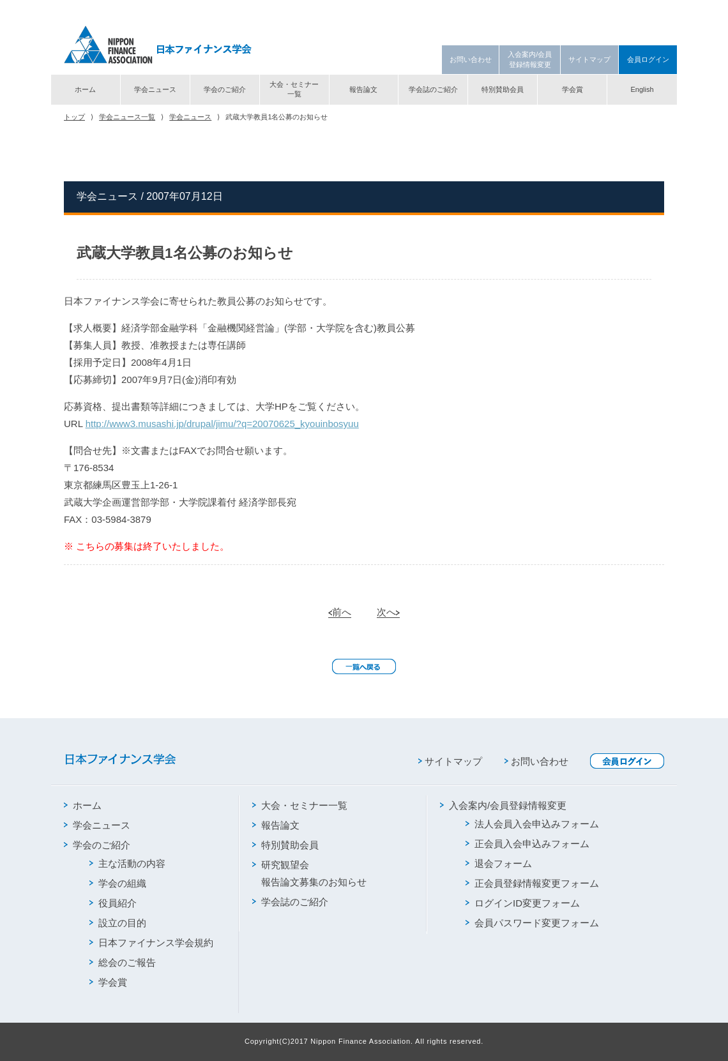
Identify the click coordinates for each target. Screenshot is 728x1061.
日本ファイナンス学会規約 (151, 942)
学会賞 (572, 89)
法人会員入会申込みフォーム (532, 823)
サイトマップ (589, 59)
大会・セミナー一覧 (294, 89)
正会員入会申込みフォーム (527, 843)
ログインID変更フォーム (523, 903)
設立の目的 (117, 922)
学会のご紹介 (225, 89)
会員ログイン (648, 59)
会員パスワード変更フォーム (532, 922)
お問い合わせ (471, 59)
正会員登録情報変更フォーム (532, 883)
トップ (74, 117)
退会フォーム (499, 863)
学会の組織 (117, 883)
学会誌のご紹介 (433, 89)
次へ (388, 611)
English (641, 89)
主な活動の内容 (127, 863)
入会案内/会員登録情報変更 (530, 59)
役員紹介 (113, 903)
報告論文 (363, 89)
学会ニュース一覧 (127, 117)
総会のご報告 (122, 962)
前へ (339, 611)
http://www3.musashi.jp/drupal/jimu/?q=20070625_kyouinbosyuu (222, 423)
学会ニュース (155, 89)
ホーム (85, 89)
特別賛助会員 (503, 89)
